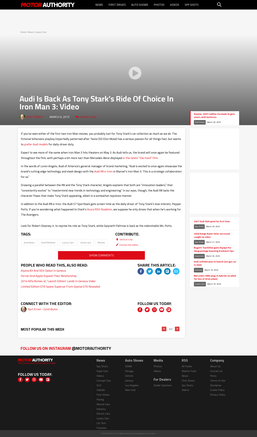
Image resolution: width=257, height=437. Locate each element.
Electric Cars (103, 413)
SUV (99, 385)
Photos (159, 4)
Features (102, 427)
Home (23, 32)
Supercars (199, 256)
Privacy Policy (217, 394)
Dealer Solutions (163, 385)
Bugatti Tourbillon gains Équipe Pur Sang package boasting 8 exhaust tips (214, 249)
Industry (198, 270)
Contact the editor (126, 245)
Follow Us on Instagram (65, 348)
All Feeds (187, 366)
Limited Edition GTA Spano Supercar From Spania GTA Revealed (60, 286)
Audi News (29, 242)
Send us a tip (124, 239)
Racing (100, 399)
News (99, 4)
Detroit (129, 375)
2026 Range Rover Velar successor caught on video (212, 235)
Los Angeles (132, 385)
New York (130, 389)
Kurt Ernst (34, 117)
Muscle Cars (103, 404)
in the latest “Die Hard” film (140, 158)
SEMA (128, 366)
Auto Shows (139, 4)
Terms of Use (217, 380)
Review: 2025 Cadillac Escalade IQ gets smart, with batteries (214, 115)
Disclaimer (215, 385)
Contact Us (216, 371)
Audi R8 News (48, 242)
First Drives (117, 4)
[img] (141, 271)
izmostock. (152, 433)
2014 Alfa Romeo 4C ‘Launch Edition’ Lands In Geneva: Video (58, 281)
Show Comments (101, 255)
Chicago (129, 371)
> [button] (177, 329)
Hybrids (101, 389)
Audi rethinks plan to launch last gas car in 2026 (215, 263)
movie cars (85, 242)
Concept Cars (104, 380)
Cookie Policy (217, 389)
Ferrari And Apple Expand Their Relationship (49, 276)
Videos (174, 4)
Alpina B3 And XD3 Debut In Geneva (43, 270)
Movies (101, 242)
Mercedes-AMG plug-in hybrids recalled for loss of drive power (215, 277)
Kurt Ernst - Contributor (43, 309)
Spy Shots (191, 4)
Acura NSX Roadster (99, 209)
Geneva (129, 380)
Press (213, 375)
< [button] (164, 329)
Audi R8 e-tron (103, 171)
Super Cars (102, 371)
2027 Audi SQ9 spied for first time (212, 221)
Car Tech (101, 423)
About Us (215, 366)
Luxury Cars (41, 32)
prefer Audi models (36, 144)
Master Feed (189, 371)
